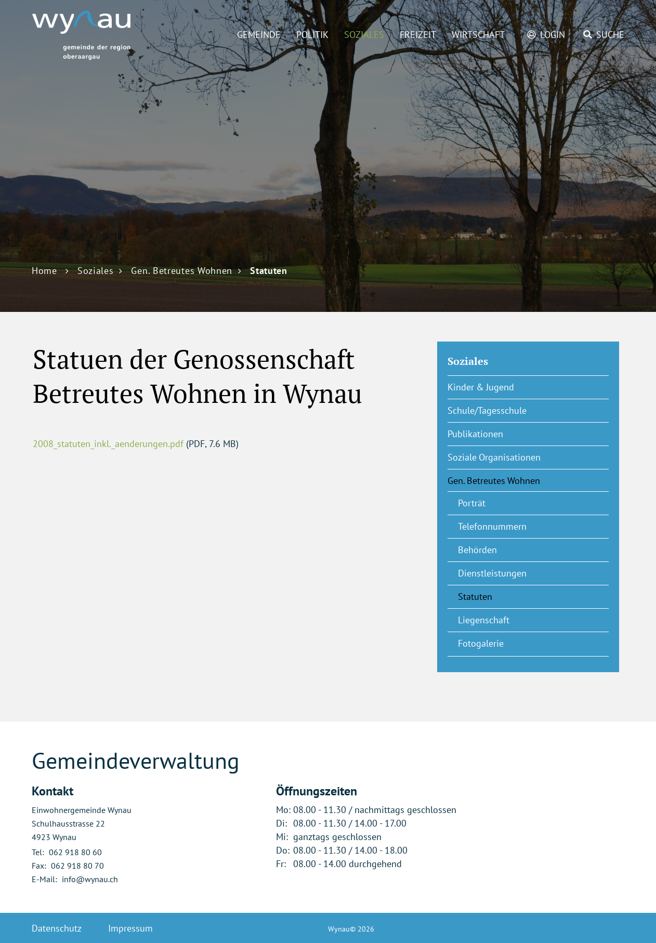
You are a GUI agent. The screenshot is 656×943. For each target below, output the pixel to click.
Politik (312, 35)
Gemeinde (259, 35)
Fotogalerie (481, 643)
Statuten (501, 596)
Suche (610, 35)
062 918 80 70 (77, 865)
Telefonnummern (492, 526)
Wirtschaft (478, 35)
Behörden (477, 550)
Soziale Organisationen (494, 457)
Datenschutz (57, 928)
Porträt (472, 503)
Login (552, 35)
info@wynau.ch (90, 879)
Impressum (130, 928)
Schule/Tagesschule (487, 410)
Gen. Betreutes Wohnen (494, 481)
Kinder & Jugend (481, 387)
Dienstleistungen (492, 573)
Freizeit (418, 35)
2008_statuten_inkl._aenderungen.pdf (108, 444)
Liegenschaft (483, 620)
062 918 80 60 (75, 852)
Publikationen (475, 434)
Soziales (364, 35)
